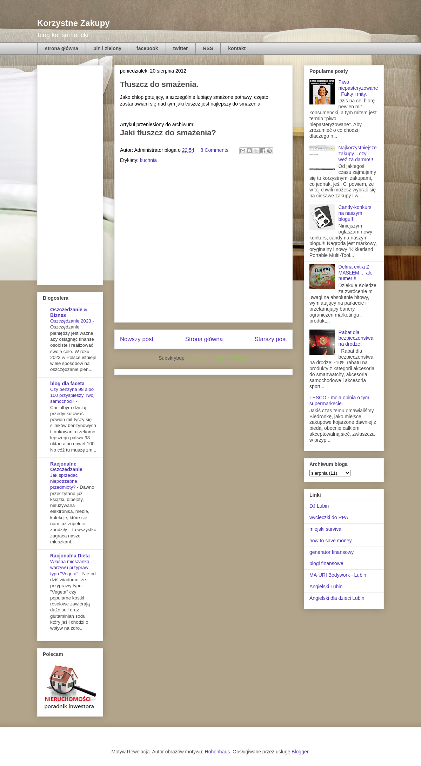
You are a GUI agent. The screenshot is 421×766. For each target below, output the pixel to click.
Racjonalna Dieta (70, 555)
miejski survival (325, 529)
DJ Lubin (319, 506)
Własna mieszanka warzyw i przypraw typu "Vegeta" (69, 567)
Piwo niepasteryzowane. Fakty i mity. (358, 88)
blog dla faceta (67, 383)
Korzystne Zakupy (73, 23)
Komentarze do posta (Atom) (217, 358)
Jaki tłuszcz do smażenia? (168, 132)
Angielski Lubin (325, 586)
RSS (208, 48)
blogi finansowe (326, 563)
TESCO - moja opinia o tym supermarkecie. (339, 400)
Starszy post (271, 339)
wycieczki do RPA (328, 517)
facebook (147, 48)
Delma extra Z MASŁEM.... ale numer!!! (356, 273)
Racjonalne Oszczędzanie (66, 466)
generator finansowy (331, 552)
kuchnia (148, 160)
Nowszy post (136, 339)
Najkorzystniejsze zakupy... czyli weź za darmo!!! (358, 153)
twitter (180, 48)
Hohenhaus (217, 751)
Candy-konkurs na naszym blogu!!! (355, 213)
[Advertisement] (203, 273)
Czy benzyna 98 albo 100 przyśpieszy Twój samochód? (72, 395)
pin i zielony (107, 48)
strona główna (61, 48)
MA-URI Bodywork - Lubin (337, 575)
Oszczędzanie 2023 (71, 321)
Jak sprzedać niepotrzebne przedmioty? (64, 481)
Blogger (300, 751)
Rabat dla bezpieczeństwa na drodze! (356, 338)
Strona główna (204, 339)
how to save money (330, 540)
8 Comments (214, 150)
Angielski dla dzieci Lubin (336, 598)
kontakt (237, 48)
